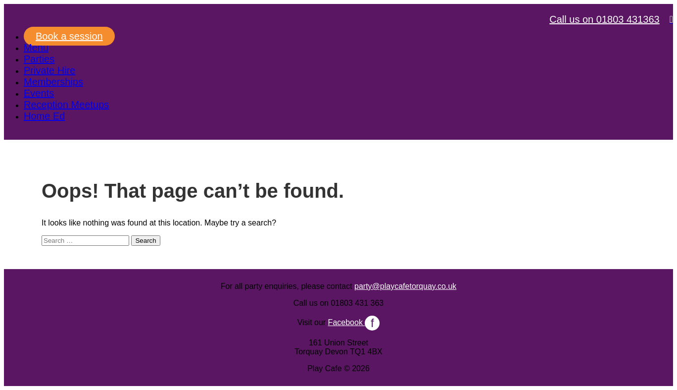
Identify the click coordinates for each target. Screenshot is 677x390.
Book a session (69, 36)
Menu (36, 47)
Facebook (354, 322)
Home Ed (44, 116)
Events (39, 93)
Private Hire (49, 70)
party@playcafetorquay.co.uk (405, 286)
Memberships (53, 81)
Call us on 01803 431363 (604, 19)
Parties (39, 59)
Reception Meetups (66, 104)
